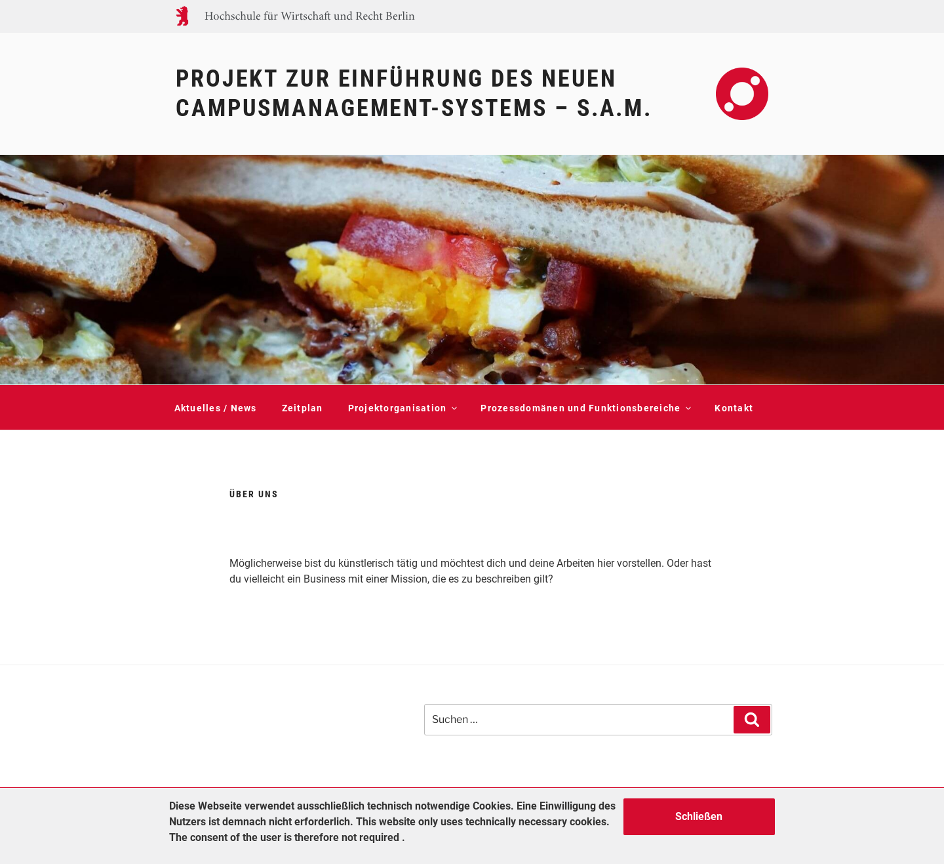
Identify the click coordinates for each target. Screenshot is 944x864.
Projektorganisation (402, 408)
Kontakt (734, 408)
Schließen (698, 816)
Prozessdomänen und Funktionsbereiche (585, 408)
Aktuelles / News (215, 408)
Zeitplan (302, 408)
